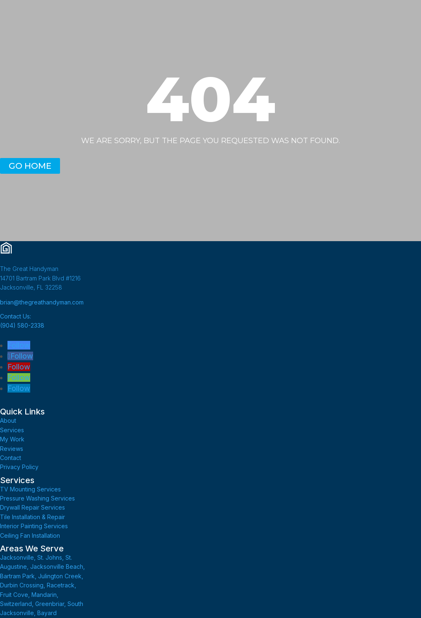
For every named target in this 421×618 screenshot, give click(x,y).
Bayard (47, 612)
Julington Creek (60, 576)
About (8, 420)
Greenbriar (49, 603)
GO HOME (30, 166)
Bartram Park (17, 576)
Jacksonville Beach (56, 566)
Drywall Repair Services (32, 507)
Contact (10, 457)
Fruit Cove (14, 594)
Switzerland (16, 603)
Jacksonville (17, 557)
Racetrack (61, 585)
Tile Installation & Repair (32, 516)
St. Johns (49, 557)
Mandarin (44, 594)
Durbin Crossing (21, 585)
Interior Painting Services (34, 525)
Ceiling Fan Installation (30, 535)
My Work (12, 439)
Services (12, 430)
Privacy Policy (19, 466)
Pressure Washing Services (37, 498)
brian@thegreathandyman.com (42, 302)
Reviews (11, 448)
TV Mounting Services (30, 489)
